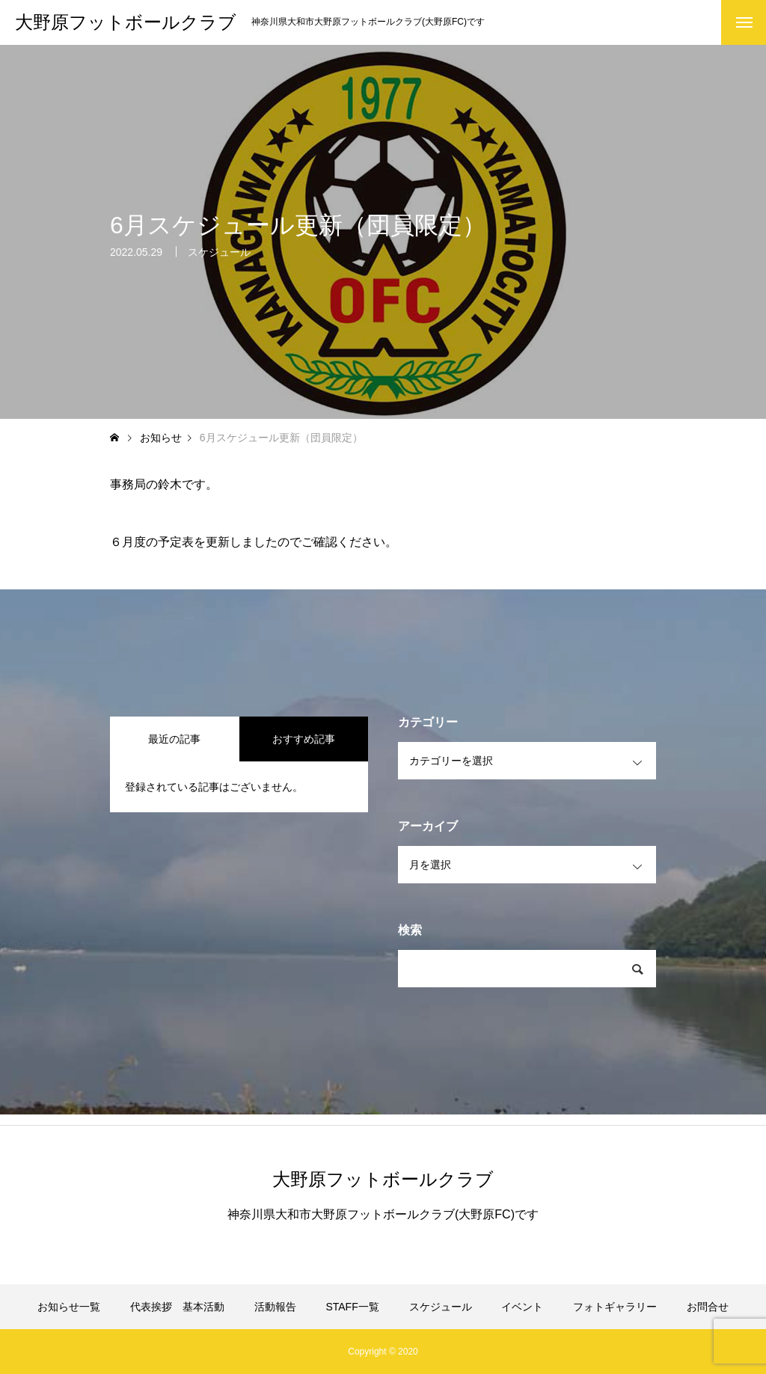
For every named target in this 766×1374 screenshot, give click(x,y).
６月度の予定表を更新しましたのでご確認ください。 (253, 542)
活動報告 (275, 1307)
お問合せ (708, 1307)
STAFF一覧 (352, 1307)
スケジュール (219, 255)
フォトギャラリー (615, 1307)
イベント (522, 1307)
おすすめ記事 (303, 739)
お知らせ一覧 (68, 1307)
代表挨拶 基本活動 (177, 1307)
